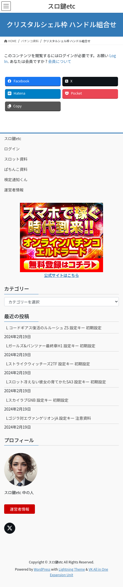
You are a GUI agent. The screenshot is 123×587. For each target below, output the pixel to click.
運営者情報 (14, 190)
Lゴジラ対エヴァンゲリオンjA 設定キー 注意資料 (48, 418)
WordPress (42, 569)
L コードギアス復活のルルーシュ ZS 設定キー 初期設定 (53, 327)
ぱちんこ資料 (15, 169)
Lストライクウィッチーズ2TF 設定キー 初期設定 (48, 363)
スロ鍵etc (12, 138)
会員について (59, 61)
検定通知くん (15, 179)
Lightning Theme (72, 569)
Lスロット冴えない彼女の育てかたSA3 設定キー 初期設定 (56, 381)
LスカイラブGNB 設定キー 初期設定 (37, 400)
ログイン (12, 148)
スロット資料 (15, 159)
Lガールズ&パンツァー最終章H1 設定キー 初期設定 (50, 345)
